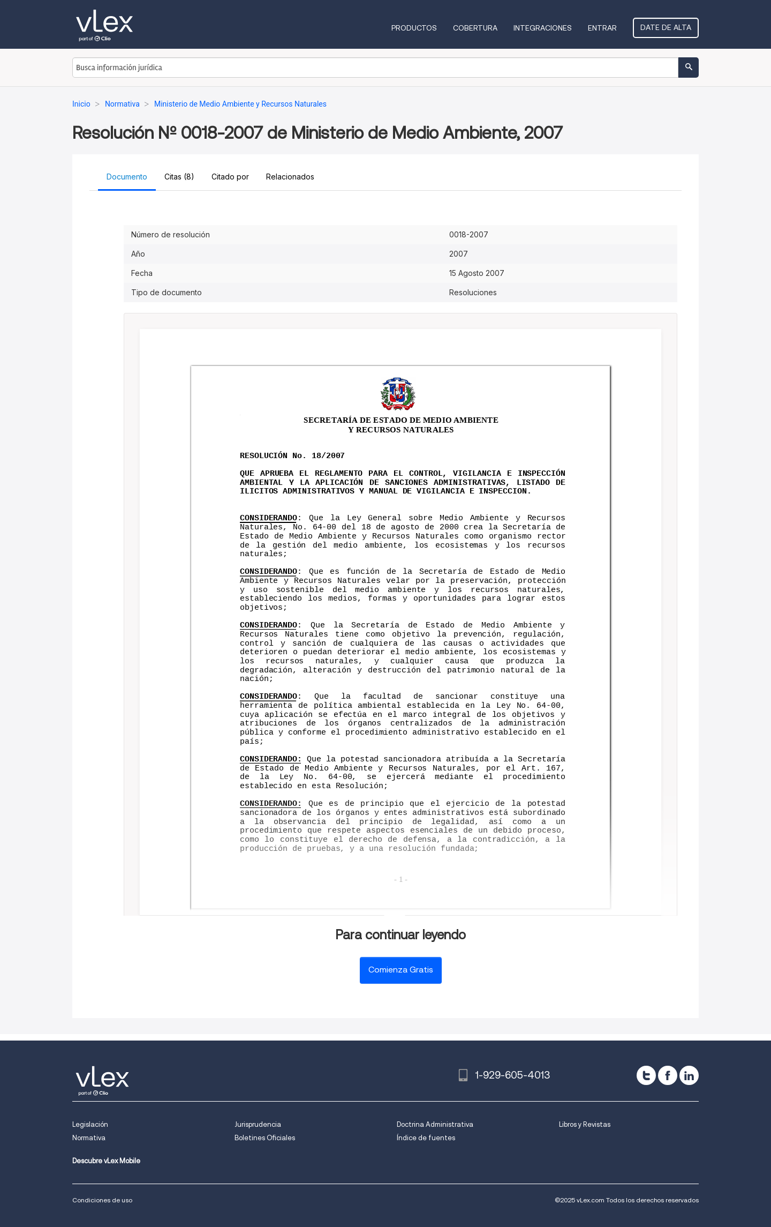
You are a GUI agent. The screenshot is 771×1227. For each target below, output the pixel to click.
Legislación (90, 1124)
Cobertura (475, 28)
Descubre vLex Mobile (106, 1161)
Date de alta (665, 27)
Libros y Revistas (584, 1124)
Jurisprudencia (258, 1124)
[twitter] (646, 1075)
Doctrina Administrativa (435, 1124)
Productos (414, 28)
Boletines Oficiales (265, 1138)
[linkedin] (689, 1075)
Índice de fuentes (426, 1138)
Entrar (602, 28)
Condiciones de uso (102, 1199)
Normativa (88, 1138)
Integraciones (542, 28)
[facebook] (667, 1075)
